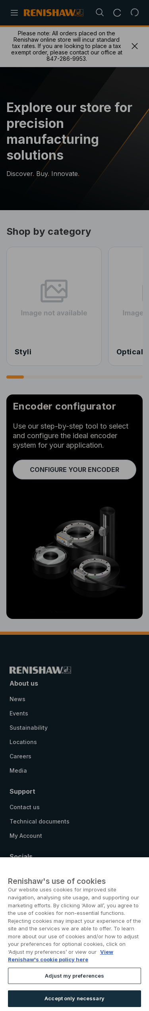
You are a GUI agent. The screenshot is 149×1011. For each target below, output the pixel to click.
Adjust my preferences (74, 989)
